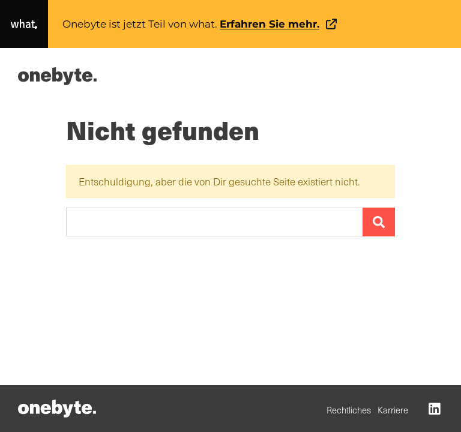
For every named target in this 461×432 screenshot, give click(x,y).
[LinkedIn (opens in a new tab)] (434, 408)
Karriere (393, 409)
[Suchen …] (214, 222)
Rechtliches (349, 409)
